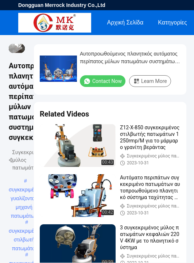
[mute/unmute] (18, 44)
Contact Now (103, 81)
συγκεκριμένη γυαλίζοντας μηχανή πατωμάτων (24, 190)
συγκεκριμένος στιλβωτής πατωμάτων (25, 231)
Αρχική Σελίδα (125, 22)
